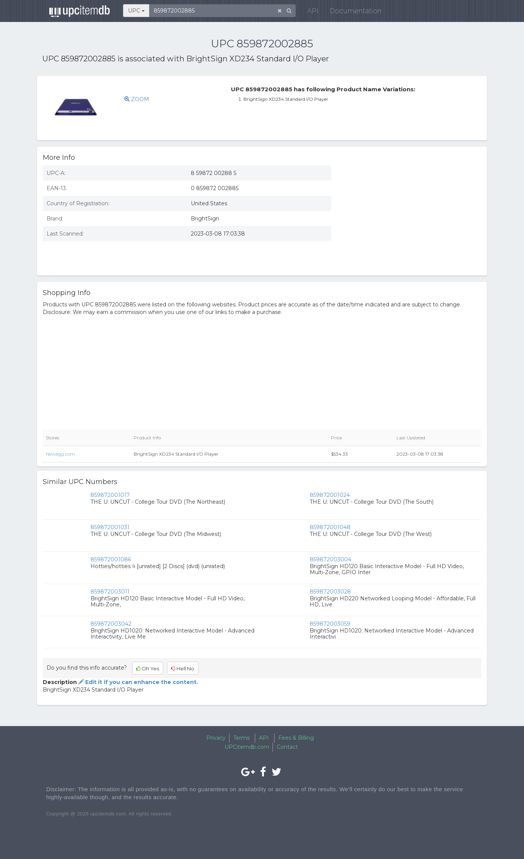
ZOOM (136, 99)
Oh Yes (147, 668)
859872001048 (330, 527)
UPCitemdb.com (247, 746)
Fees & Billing (296, 737)
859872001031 (109, 527)
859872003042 (110, 623)
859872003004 (330, 559)
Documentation (355, 11)
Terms (241, 737)
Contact (287, 746)
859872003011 (109, 591)
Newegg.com (60, 454)
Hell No (182, 668)
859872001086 (110, 559)
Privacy (216, 737)
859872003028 (330, 591)
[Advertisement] (412, 215)
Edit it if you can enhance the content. (137, 682)
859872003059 (330, 623)
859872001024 (330, 495)
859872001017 (110, 495)
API (311, 11)
